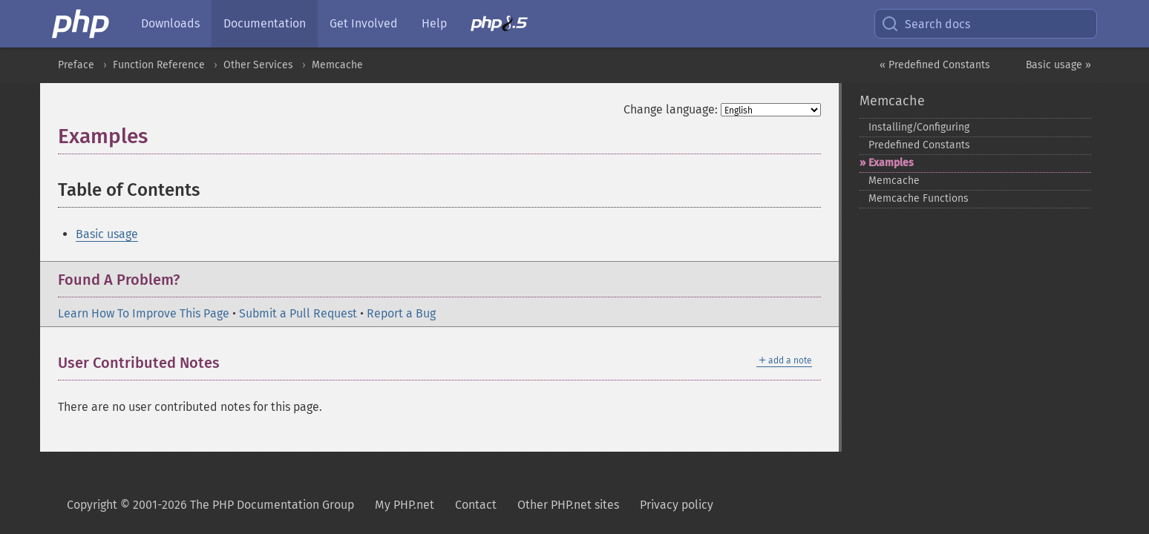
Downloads (170, 23)
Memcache (337, 65)
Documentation (264, 23)
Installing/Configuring (918, 127)
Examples (891, 162)
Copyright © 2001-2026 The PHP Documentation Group (210, 505)
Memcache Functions (918, 198)
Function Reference (159, 65)
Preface (76, 65)
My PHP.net (404, 505)
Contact (476, 505)
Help (434, 23)
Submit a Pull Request (298, 313)
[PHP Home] (81, 23)
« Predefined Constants (935, 65)
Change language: (670, 109)
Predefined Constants (919, 145)
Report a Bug (401, 313)
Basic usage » (1058, 65)
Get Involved (364, 23)
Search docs (925, 24)
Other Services (258, 65)
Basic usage (107, 234)
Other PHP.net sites (568, 505)
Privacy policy (676, 505)
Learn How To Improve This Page (143, 313)
